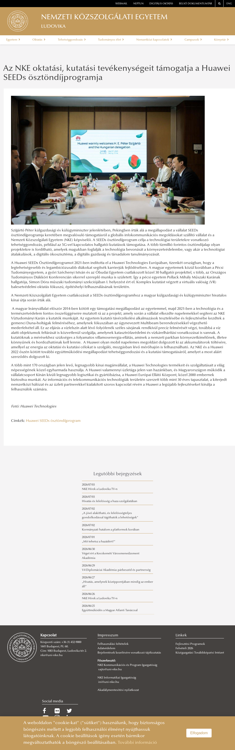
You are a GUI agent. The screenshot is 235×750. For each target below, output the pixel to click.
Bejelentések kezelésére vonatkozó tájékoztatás (129, 652)
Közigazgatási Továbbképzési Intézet (200, 652)
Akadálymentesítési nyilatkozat (118, 690)
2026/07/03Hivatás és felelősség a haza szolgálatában (109, 499)
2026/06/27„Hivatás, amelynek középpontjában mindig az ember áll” (117, 582)
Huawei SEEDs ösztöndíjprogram (53, 421)
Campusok (193, 39)
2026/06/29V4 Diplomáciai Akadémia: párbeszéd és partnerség (116, 567)
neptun (138, 4)
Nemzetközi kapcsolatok (154, 39)
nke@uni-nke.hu (51, 655)
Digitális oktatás (161, 4)
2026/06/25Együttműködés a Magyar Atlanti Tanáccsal (110, 608)
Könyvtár (221, 39)
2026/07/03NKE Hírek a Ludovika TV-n (100, 487)
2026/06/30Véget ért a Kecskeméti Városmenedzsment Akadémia (110, 553)
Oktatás (38, 39)
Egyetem (13, 39)
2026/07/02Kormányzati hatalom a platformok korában (110, 527)
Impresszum (108, 635)
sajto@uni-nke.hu (110, 669)
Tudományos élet (111, 39)
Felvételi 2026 (184, 648)
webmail (121, 4)
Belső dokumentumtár (195, 4)
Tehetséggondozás (72, 39)
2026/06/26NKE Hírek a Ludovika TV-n (100, 596)
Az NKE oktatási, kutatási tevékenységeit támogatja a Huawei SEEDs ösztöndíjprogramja (116, 73)
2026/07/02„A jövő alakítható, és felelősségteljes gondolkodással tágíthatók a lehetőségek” (110, 513)
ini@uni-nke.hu (108, 682)
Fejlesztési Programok (190, 644)
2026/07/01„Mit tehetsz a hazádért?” (98, 539)
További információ (137, 743)
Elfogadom (199, 733)
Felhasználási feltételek (113, 644)
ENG (229, 4)
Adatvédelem (106, 648)
